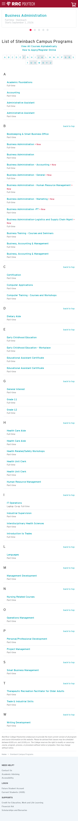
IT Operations (14, 502)
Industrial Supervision (19, 512)
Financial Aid (8, 806)
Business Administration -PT (23, 208)
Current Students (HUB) (13, 791)
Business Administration (26, 14)
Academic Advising (10, 773)
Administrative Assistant (21, 102)
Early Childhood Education (22, 337)
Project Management (18, 648)
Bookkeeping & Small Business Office (28, 133)
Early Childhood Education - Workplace (29, 347)
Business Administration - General (26, 174)
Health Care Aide (16, 430)
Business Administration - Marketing (27, 198)
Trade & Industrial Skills (20, 701)
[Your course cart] (73, 4)
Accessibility (8, 777)
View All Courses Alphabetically (39, 46)
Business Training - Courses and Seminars (30, 233)
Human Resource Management (24, 481)
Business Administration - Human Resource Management (39, 184)
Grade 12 (12, 409)
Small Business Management (23, 669)
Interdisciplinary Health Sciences (25, 523)
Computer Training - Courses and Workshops (31, 295)
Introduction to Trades (19, 533)
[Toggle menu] (18, 3)
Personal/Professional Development (27, 638)
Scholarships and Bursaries (14, 809)
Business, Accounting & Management (28, 243)
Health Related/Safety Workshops (26, 450)
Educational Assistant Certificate (25, 357)
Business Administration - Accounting (28, 164)
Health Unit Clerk (16, 461)
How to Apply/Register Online (39, 49)
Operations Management (20, 617)
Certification (14, 274)
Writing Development (19, 722)
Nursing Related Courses (21, 596)
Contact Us (7, 770)
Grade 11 (12, 399)
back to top (69, 125)
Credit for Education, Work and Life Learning (22, 802)
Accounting (13, 92)
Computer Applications (20, 284)
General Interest (16, 388)
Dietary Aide (14, 316)
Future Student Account (13, 788)
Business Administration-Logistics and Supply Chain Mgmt (40, 219)
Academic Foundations (19, 82)
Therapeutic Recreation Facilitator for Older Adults (35, 690)
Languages (13, 554)
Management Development (22, 575)
